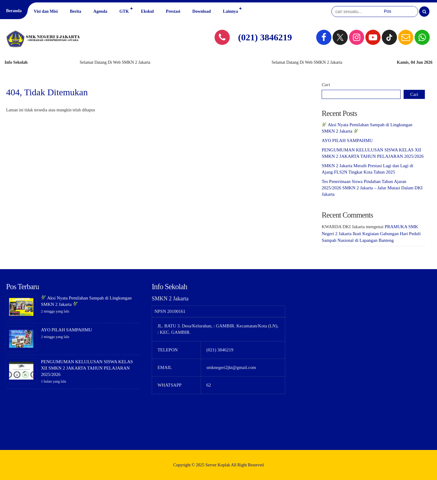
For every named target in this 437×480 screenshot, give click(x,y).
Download (201, 11)
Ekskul (147, 11)
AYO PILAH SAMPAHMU (347, 140)
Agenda (100, 11)
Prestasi (173, 11)
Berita (75, 11)
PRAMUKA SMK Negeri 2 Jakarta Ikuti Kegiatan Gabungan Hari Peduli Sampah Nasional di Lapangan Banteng (371, 233)
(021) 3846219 (265, 37)
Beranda (14, 10)
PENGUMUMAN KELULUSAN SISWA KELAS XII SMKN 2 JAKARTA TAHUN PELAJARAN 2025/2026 (87, 368)
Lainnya (230, 11)
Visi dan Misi (46, 11)
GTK (124, 11)
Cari (326, 84)
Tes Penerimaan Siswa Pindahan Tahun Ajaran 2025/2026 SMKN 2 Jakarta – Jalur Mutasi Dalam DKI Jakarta (372, 188)
